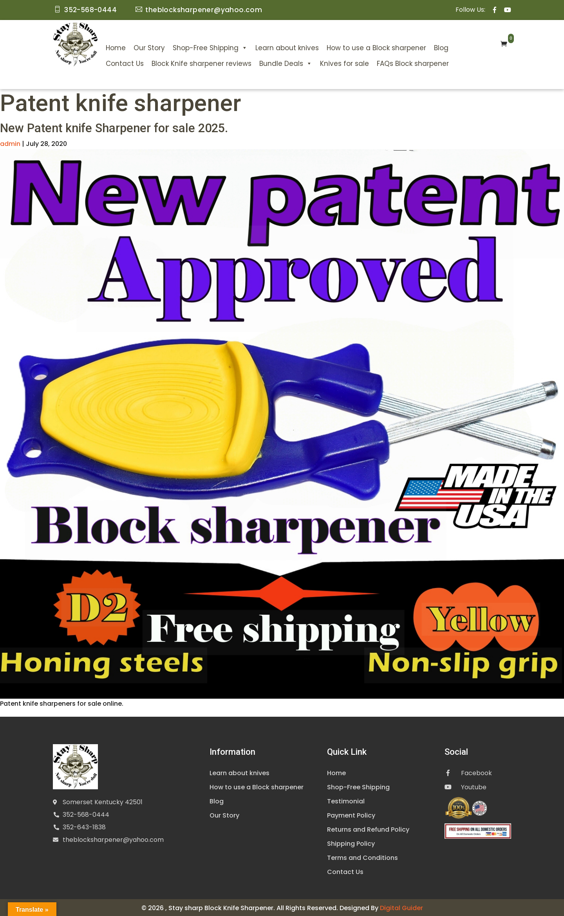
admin (10, 142)
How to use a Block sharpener (376, 47)
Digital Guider (401, 906)
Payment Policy (351, 814)
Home (116, 47)
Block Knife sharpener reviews (201, 62)
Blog (441, 47)
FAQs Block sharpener (413, 62)
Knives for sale (344, 62)
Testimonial (346, 800)
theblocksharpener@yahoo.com (113, 838)
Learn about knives (287, 47)
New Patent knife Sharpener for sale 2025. (118, 127)
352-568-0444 (86, 813)
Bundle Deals (285, 63)
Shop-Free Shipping (210, 47)
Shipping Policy (351, 842)
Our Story (149, 47)
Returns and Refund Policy (368, 828)
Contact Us (125, 62)
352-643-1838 (84, 826)
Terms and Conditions (362, 856)
